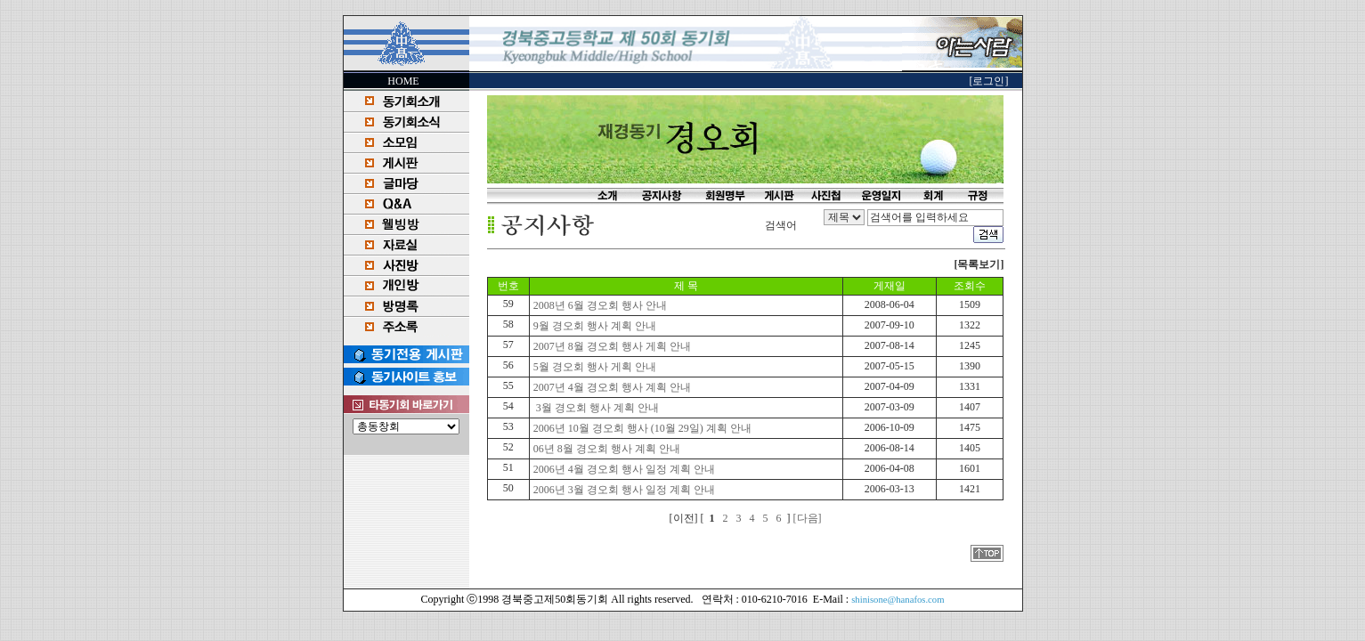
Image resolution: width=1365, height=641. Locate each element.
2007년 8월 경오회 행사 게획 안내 (611, 346)
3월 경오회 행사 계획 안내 (595, 408)
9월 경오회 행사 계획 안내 (593, 326)
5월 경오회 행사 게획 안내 (593, 367)
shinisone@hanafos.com (897, 599)
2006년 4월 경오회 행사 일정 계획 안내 (623, 469)
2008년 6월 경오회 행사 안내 (599, 305)
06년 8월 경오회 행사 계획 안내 (605, 448)
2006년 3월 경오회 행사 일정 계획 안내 (623, 489)
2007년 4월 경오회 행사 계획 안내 (611, 387)
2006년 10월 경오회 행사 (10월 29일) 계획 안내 (641, 428)
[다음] (807, 518)
